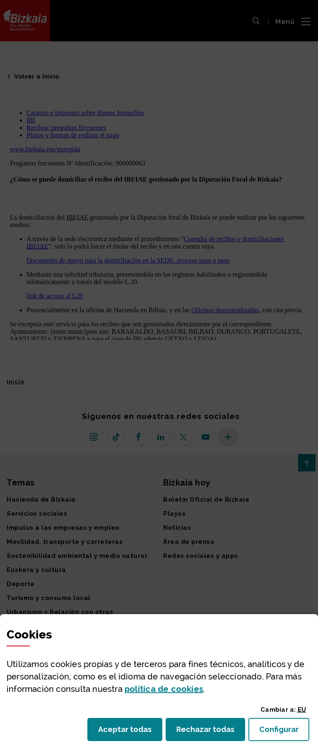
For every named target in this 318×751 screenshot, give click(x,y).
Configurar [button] (284, 732)
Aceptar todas (130, 732)
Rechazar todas (210, 732)
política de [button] (164, 689)
